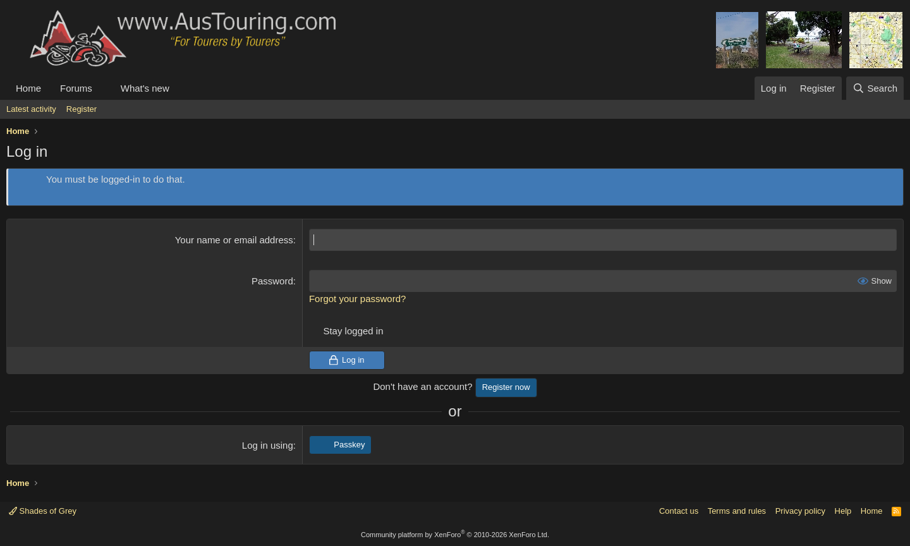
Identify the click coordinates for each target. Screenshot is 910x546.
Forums (76, 88)
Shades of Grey (42, 511)
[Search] (875, 88)
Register (81, 109)
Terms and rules (737, 511)
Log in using (267, 445)
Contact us (678, 511)
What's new (145, 88)
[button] (102, 88)
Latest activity (31, 109)
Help (843, 511)
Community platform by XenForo (455, 534)
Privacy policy (800, 511)
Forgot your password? (357, 298)
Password (272, 281)
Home (28, 88)
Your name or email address (234, 239)
